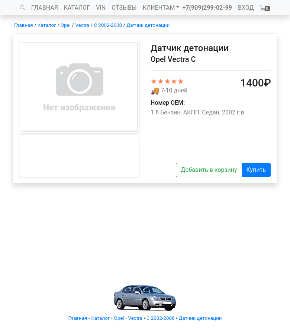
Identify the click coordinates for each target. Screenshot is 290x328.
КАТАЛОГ (77, 7)
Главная (23, 25)
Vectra (82, 25)
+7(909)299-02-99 (207, 7)
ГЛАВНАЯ (44, 7)
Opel (66, 25)
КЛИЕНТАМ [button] (159, 7)
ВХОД (246, 7)
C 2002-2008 (108, 25)
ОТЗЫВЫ (124, 7)
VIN (101, 7)
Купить (256, 169)
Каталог (47, 25)
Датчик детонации (148, 25)
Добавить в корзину (209, 169)
